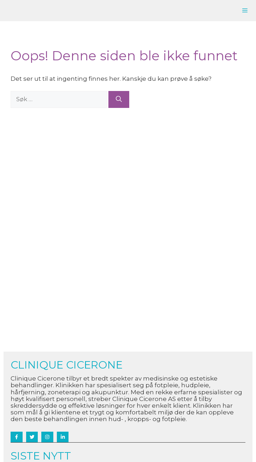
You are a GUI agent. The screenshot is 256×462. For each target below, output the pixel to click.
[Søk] (118, 99)
